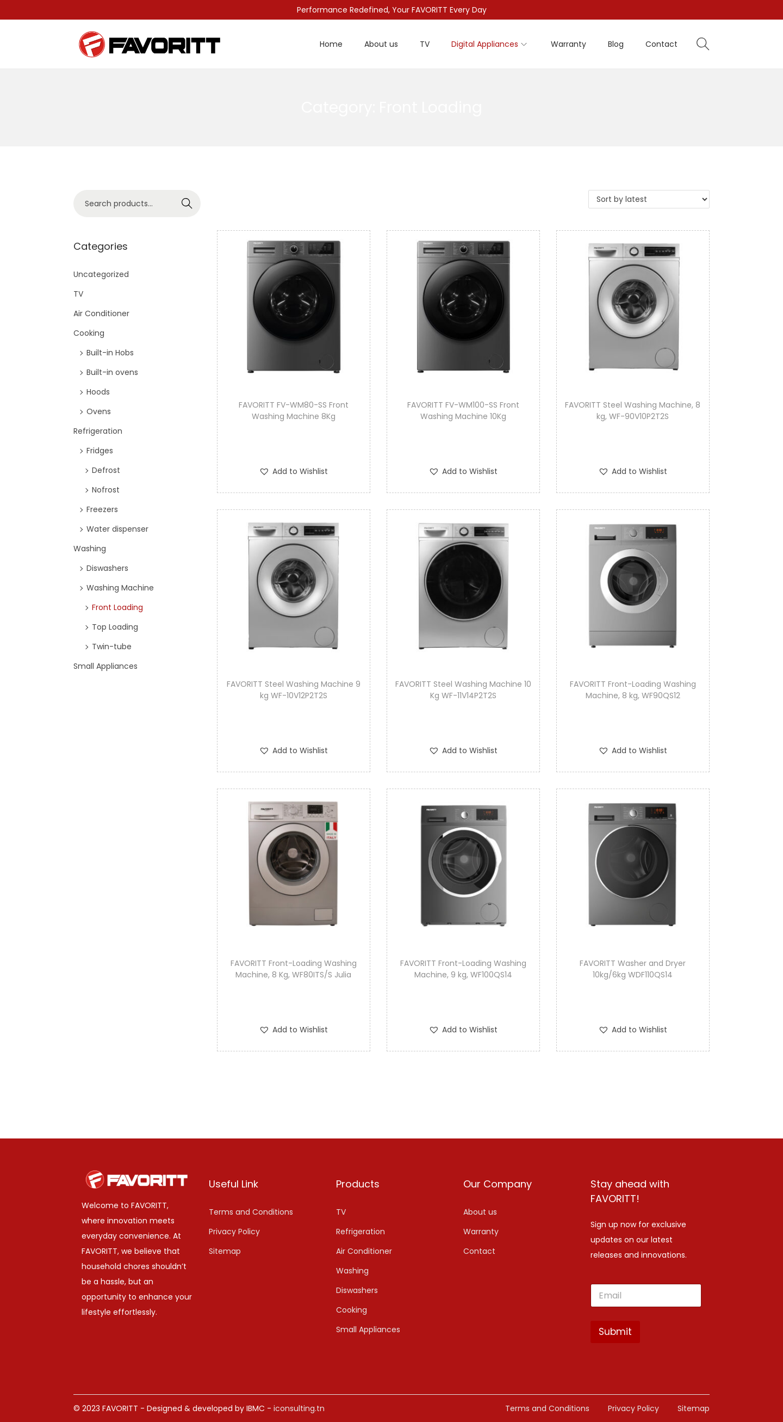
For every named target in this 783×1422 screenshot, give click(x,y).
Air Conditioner (101, 313)
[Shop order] (649, 199)
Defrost (106, 470)
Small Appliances (105, 666)
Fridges (99, 450)
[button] (293, 471)
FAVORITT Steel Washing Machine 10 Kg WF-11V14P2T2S (463, 690)
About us (480, 1211)
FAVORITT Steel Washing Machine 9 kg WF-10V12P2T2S (294, 690)
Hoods (98, 391)
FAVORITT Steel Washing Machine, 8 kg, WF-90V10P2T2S (632, 410)
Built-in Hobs (110, 352)
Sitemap (225, 1251)
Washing (89, 548)
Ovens (98, 411)
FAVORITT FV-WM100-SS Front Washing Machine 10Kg (463, 410)
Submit (615, 1331)
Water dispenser (117, 529)
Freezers (102, 509)
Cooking (88, 333)
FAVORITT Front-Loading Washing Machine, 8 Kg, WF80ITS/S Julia (294, 969)
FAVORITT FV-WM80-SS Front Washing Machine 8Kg (294, 410)
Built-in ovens (112, 372)
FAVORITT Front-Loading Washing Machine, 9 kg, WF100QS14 (463, 969)
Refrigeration (97, 431)
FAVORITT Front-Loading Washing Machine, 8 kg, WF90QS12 (633, 690)
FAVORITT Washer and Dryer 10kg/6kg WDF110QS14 (633, 969)
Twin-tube (112, 646)
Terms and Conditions (251, 1211)
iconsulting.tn (299, 1408)
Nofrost (106, 489)
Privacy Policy (234, 1231)
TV (78, 293)
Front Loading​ (117, 607)
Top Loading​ (115, 626)
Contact (479, 1251)
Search (187, 203)
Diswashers (107, 568)
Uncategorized (101, 274)
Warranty (481, 1231)
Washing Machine (120, 587)
